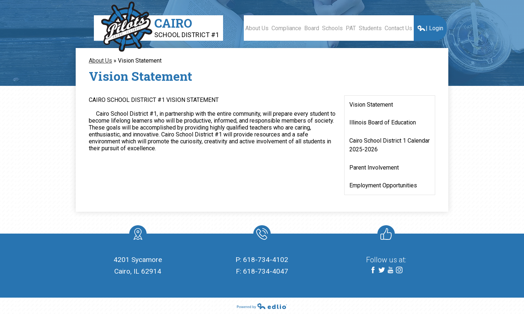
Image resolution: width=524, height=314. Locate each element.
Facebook (373, 270)
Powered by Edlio (262, 306)
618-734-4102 (265, 259)
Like (384, 235)
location (138, 235)
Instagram (399, 270)
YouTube (390, 270)
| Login (430, 28)
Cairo (186, 27)
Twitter (381, 270)
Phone (261, 235)
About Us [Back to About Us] (100, 60)
